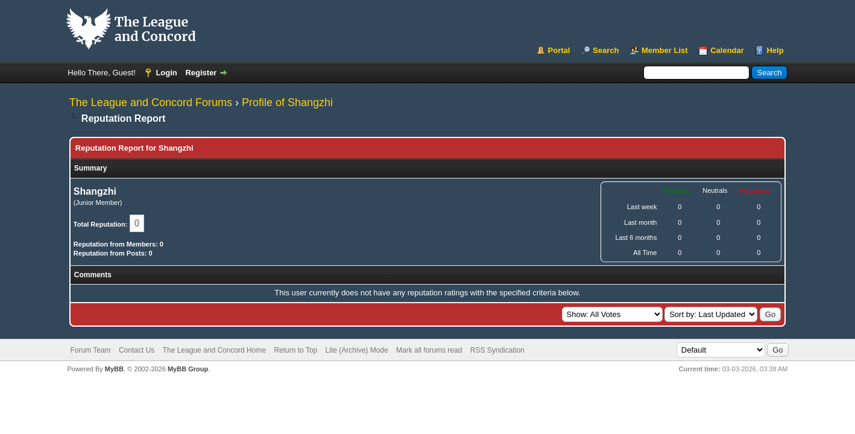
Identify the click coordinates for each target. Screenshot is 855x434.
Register (200, 72)
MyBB (114, 369)
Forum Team (90, 350)
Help (774, 50)
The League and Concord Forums (150, 102)
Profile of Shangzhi (287, 102)
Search (606, 50)
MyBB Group (188, 369)
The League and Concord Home (214, 350)
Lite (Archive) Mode (357, 350)
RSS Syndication (497, 350)
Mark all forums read (429, 350)
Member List (665, 50)
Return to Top (295, 350)
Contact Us (136, 350)
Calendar (727, 50)
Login (166, 72)
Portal (559, 50)
